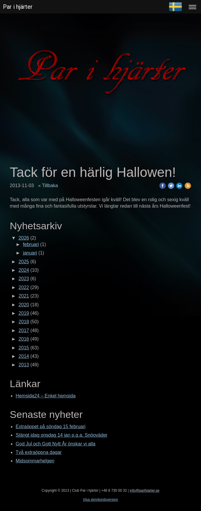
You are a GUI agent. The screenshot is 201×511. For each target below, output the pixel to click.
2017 (24, 330)
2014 (24, 356)
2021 (24, 295)
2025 (24, 261)
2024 (24, 270)
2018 (24, 321)
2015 (24, 347)
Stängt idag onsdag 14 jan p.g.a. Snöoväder (61, 435)
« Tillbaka (48, 185)
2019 (24, 313)
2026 (24, 237)
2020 (24, 304)
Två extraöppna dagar (39, 452)
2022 (24, 287)
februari (31, 244)
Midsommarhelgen (35, 460)
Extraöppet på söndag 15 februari (51, 426)
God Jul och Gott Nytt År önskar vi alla (55, 443)
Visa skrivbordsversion (100, 500)
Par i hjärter (18, 6)
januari (30, 252)
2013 (24, 364)
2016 (24, 338)
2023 (24, 278)
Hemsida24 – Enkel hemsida (46, 395)
